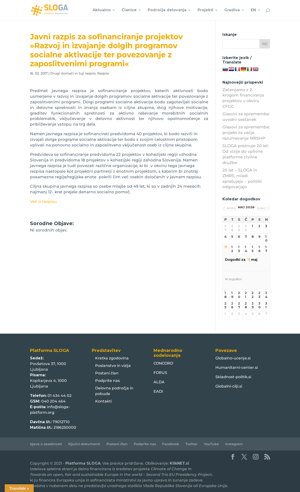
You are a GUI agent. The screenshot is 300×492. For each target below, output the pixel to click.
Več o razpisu (43, 201)
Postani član (107, 373)
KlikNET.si (179, 463)
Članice (129, 10)
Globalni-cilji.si (228, 386)
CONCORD (163, 363)
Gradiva (232, 10)
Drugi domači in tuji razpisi (73, 73)
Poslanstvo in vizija (113, 365)
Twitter (191, 444)
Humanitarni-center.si (236, 367)
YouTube (211, 444)
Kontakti (103, 401)
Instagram (234, 444)
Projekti (205, 10)
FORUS (160, 372)
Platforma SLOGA (83, 463)
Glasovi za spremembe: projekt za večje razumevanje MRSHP (246, 133)
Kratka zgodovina (112, 358)
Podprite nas (107, 380)
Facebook (170, 444)
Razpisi (103, 73)
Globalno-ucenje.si (233, 358)
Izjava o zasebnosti (46, 444)
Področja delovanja (167, 10)
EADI (158, 391)
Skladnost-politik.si (233, 377)
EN (253, 10)
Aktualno (102, 10)
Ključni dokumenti (84, 444)
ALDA (159, 382)
